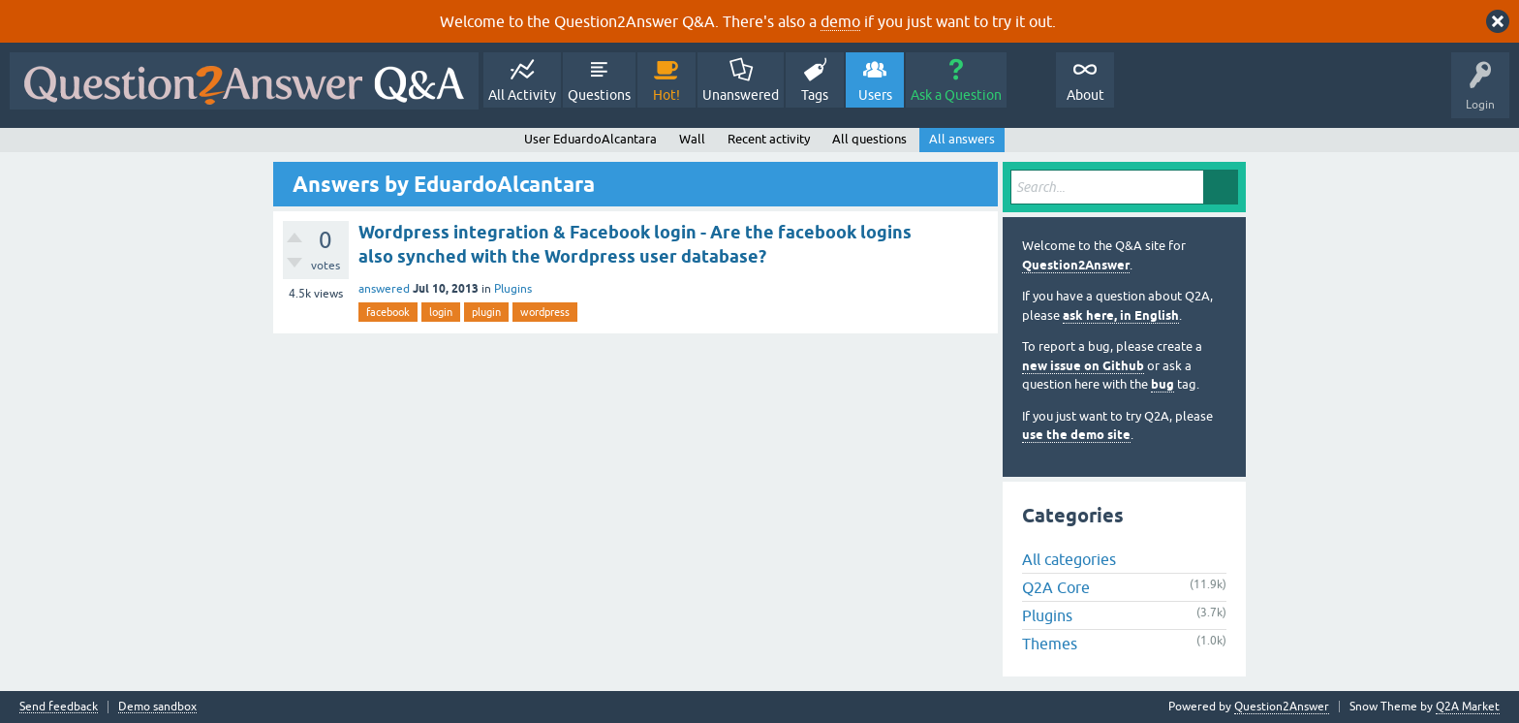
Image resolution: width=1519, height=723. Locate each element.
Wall (692, 139)
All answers (962, 139)
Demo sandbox (157, 707)
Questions (599, 95)
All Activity (522, 95)
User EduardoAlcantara (590, 139)
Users (875, 95)
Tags (814, 95)
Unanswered (740, 95)
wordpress (545, 312)
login (440, 312)
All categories (1069, 559)
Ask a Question (956, 95)
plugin (486, 312)
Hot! (666, 95)
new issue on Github (1083, 366)
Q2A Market (1468, 706)
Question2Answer (1076, 265)
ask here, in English (1121, 315)
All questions (869, 139)
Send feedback (58, 707)
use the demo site (1076, 434)
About (1085, 95)
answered (384, 289)
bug (1162, 384)
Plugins (513, 289)
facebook (388, 312)
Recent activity (769, 139)
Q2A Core (1056, 587)
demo (840, 21)
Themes (1049, 643)
